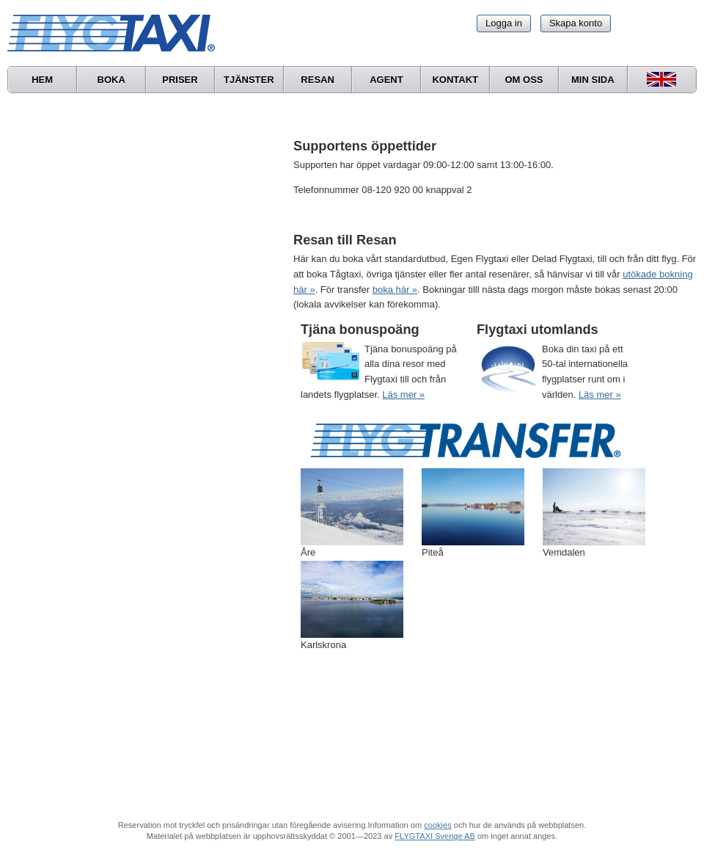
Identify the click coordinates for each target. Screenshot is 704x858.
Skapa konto (575, 23)
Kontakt (455, 79)
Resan (317, 79)
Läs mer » (403, 394)
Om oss (524, 79)
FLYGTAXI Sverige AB (435, 836)
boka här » (395, 289)
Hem (42, 79)
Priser (179, 79)
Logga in (503, 23)
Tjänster (249, 79)
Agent (386, 79)
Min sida (593, 79)
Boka (111, 79)
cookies (437, 825)
